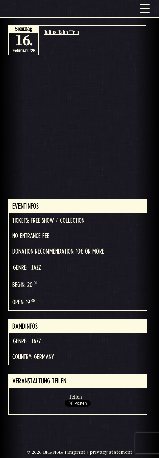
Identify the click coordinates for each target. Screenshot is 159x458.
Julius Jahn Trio (61, 32)
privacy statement (111, 452)
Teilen (75, 397)
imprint (76, 452)
